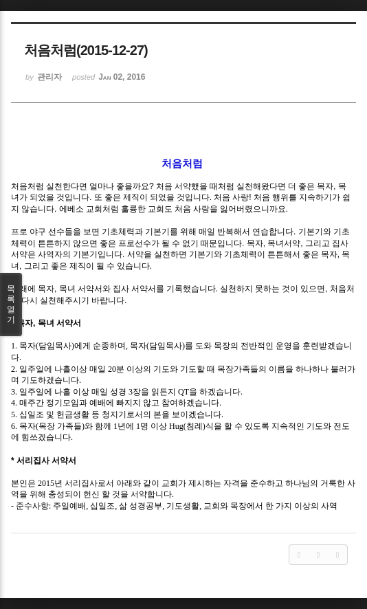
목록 (11, 304)
